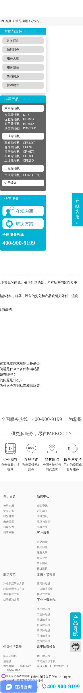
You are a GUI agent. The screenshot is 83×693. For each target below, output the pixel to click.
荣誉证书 (8, 511)
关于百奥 (9, 496)
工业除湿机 (12, 136)
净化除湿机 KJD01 (18, 115)
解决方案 (9, 574)
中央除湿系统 (45, 588)
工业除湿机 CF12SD (19, 160)
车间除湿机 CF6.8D (18, 156)
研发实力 (8, 527)
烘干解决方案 (11, 599)
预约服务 (13, 49)
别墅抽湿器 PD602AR (20, 128)
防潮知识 (42, 516)
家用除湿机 (12, 108)
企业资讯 (42, 505)
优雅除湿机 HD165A (19, 119)
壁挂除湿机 (43, 641)
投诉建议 (13, 85)
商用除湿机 (43, 609)
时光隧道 (8, 516)
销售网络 (8, 532)
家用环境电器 (46, 574)
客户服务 (43, 532)
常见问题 (21, 21)
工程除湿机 (12, 168)
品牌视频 (42, 527)
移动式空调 (43, 594)
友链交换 (44, 666)
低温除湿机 (43, 625)
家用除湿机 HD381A (19, 124)
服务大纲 (13, 58)
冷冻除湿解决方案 (14, 583)
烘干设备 (10, 182)
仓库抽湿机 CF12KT (19, 147)
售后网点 (13, 76)
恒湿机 (7, 661)
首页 (8, 21)
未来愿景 (8, 521)
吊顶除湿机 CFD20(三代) (22, 175)
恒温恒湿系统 (12, 646)
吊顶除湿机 (43, 630)
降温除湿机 (10, 656)
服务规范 (13, 67)
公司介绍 (8, 505)
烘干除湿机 (43, 656)
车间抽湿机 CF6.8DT (19, 142)
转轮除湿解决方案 (14, 588)
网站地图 (61, 666)
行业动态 (42, 511)
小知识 (36, 21)
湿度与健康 (43, 521)
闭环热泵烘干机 (46, 661)
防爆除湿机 (43, 619)
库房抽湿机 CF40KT (19, 151)
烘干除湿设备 (46, 646)
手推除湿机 (43, 635)
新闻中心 (43, 496)
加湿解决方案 (11, 594)
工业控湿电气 (46, 600)
